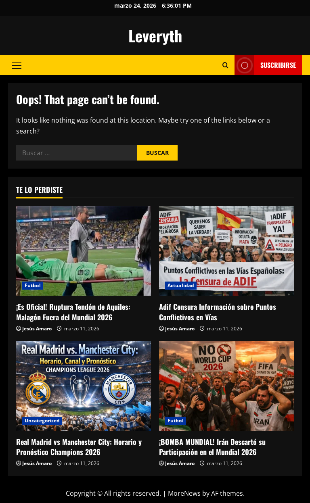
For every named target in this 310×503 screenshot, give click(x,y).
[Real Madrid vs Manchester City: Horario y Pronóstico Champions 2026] (83, 386)
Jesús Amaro (37, 328)
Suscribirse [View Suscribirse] (265, 65)
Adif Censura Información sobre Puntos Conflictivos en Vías (217, 311)
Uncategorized (42, 420)
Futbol (33, 285)
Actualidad (181, 285)
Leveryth (155, 35)
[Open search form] (225, 65)
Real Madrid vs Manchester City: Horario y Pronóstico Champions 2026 (79, 446)
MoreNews (184, 493)
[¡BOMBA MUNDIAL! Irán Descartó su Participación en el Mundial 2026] (226, 386)
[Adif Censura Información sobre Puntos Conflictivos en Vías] (226, 251)
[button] (16, 65)
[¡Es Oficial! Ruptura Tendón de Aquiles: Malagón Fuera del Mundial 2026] (83, 251)
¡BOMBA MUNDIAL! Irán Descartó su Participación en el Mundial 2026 (212, 446)
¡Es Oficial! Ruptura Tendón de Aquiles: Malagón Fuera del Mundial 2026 (73, 311)
